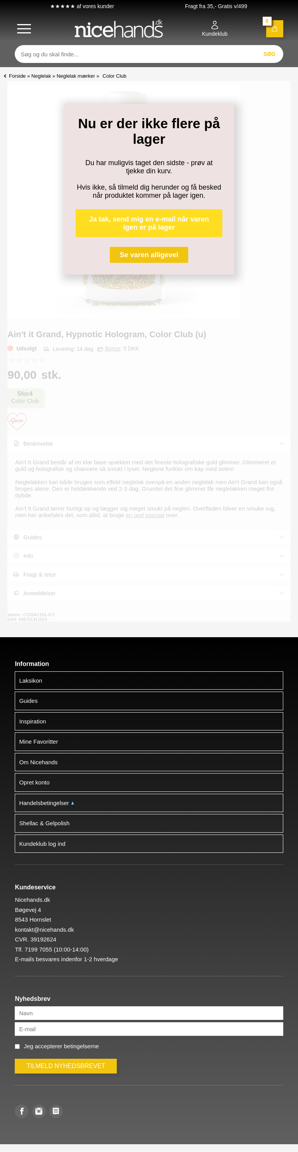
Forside (17, 76)
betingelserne (81, 1046)
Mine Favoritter (38, 741)
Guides (28, 700)
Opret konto (34, 782)
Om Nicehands (38, 762)
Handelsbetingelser (46, 803)
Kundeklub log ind (42, 843)
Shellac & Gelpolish (44, 823)
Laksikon (30, 680)
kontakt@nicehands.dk (44, 929)
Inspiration (32, 721)
